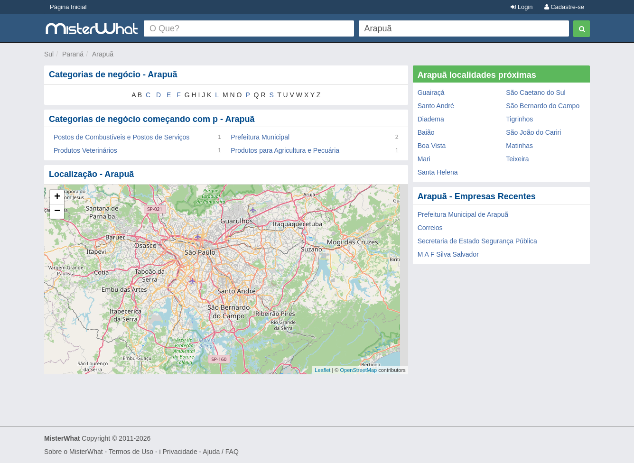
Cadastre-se (564, 6)
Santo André (436, 106)
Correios (430, 228)
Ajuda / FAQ (220, 451)
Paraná (73, 54)
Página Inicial (68, 6)
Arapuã (102, 54)
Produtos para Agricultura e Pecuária (285, 150)
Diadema (431, 119)
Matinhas (519, 145)
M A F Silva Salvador (448, 254)
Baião (426, 132)
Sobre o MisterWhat (73, 451)
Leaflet (322, 370)
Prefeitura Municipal (260, 137)
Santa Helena (438, 172)
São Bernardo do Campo (542, 106)
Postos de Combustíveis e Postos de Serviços (121, 137)
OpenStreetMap (358, 370)
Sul (49, 54)
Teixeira (517, 159)
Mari (424, 159)
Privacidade (180, 451)
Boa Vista (432, 145)
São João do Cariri (533, 132)
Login (521, 6)
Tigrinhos (519, 119)
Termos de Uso (131, 451)
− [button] (57, 211)
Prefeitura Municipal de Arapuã (463, 214)
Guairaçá (431, 92)
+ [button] (57, 197)
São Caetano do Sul (535, 92)
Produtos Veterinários (85, 150)
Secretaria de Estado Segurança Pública (477, 241)
